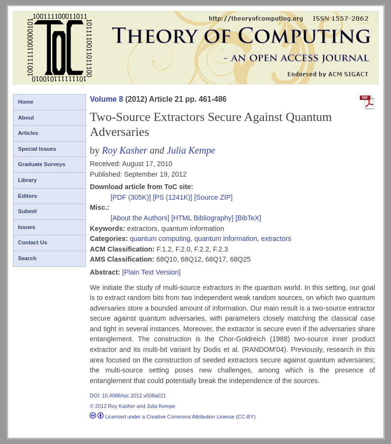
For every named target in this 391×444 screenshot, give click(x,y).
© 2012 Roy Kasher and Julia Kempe (132, 406)
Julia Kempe (190, 150)
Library (27, 180)
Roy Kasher (125, 150)
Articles (28, 133)
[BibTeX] (248, 218)
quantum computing (160, 238)
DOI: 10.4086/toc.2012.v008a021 (128, 395)
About (26, 117)
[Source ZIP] (213, 197)
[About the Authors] (140, 218)
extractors (276, 238)
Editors (27, 196)
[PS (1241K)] (173, 197)
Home (26, 102)
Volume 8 (106, 99)
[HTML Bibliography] (202, 218)
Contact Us (32, 242)
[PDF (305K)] (131, 197)
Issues (27, 227)
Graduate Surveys (42, 164)
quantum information (225, 238)
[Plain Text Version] (151, 272)
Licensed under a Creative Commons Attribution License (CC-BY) (172, 417)
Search (27, 258)
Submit (27, 211)
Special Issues (37, 149)
